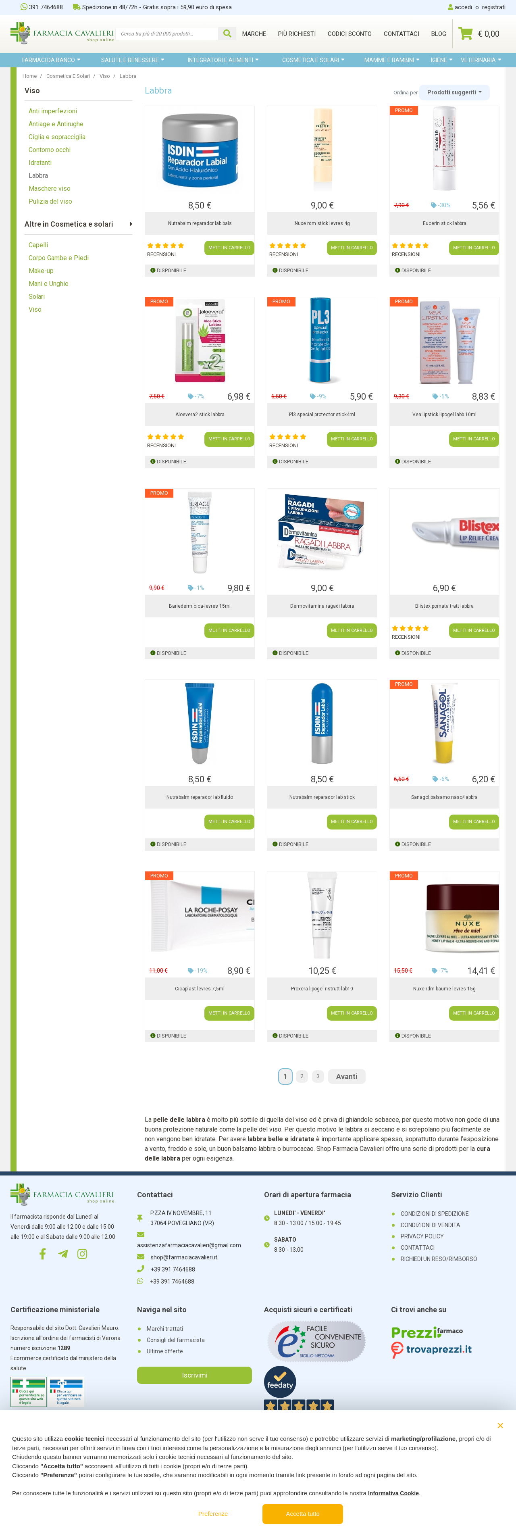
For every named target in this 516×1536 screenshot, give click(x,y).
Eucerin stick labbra (444, 223)
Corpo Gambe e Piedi (59, 258)
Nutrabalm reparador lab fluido (199, 797)
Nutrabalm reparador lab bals (200, 223)
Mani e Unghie (49, 284)
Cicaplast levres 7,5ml (200, 989)
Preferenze (213, 1513)
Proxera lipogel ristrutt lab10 (322, 989)
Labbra (38, 175)
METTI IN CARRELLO (229, 247)
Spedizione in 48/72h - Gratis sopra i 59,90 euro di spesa (152, 7)
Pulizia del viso (50, 201)
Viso (35, 309)
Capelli (38, 245)
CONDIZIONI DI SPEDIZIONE (435, 1214)
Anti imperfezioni (53, 111)
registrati (494, 7)
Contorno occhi (50, 150)
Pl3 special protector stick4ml (322, 414)
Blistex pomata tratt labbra (444, 606)
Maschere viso (50, 188)
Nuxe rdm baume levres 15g (444, 989)
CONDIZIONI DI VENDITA (430, 1225)
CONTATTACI (418, 1247)
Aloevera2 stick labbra (200, 414)
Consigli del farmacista (176, 1340)
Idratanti (40, 163)
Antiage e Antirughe (56, 124)
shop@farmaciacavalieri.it (177, 1257)
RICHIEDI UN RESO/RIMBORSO (439, 1259)
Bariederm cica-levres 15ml (200, 606)
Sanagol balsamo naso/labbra (444, 797)
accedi (463, 7)
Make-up (41, 271)
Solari (37, 296)
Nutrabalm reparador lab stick (322, 797)
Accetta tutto (303, 1513)
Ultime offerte (165, 1351)
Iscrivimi (195, 1375)
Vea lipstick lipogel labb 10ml (444, 414)
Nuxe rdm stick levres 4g (322, 223)
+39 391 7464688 (166, 1269)
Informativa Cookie (393, 1493)
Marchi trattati (165, 1329)
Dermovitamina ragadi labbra (322, 606)
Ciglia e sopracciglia (57, 137)
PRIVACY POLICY (422, 1236)
